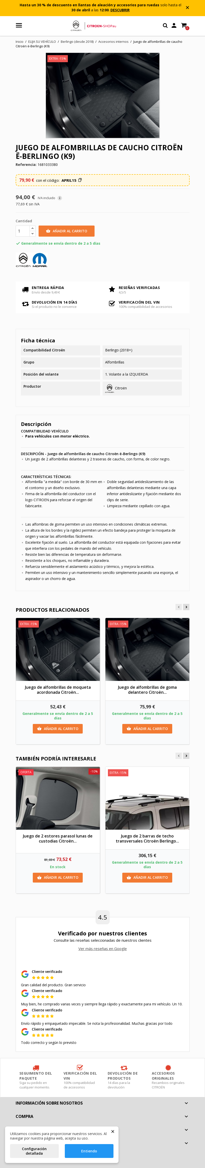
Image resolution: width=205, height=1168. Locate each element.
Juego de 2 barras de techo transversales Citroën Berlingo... (147, 838)
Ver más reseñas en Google (102, 948)
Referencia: (26, 164)
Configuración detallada (34, 1151)
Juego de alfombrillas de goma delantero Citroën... (147, 689)
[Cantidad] (23, 231)
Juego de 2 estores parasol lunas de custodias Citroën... (58, 838)
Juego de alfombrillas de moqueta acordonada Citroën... (58, 689)
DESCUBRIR (120, 10)
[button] (72, 180)
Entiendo (89, 1151)
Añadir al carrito (66, 231)
